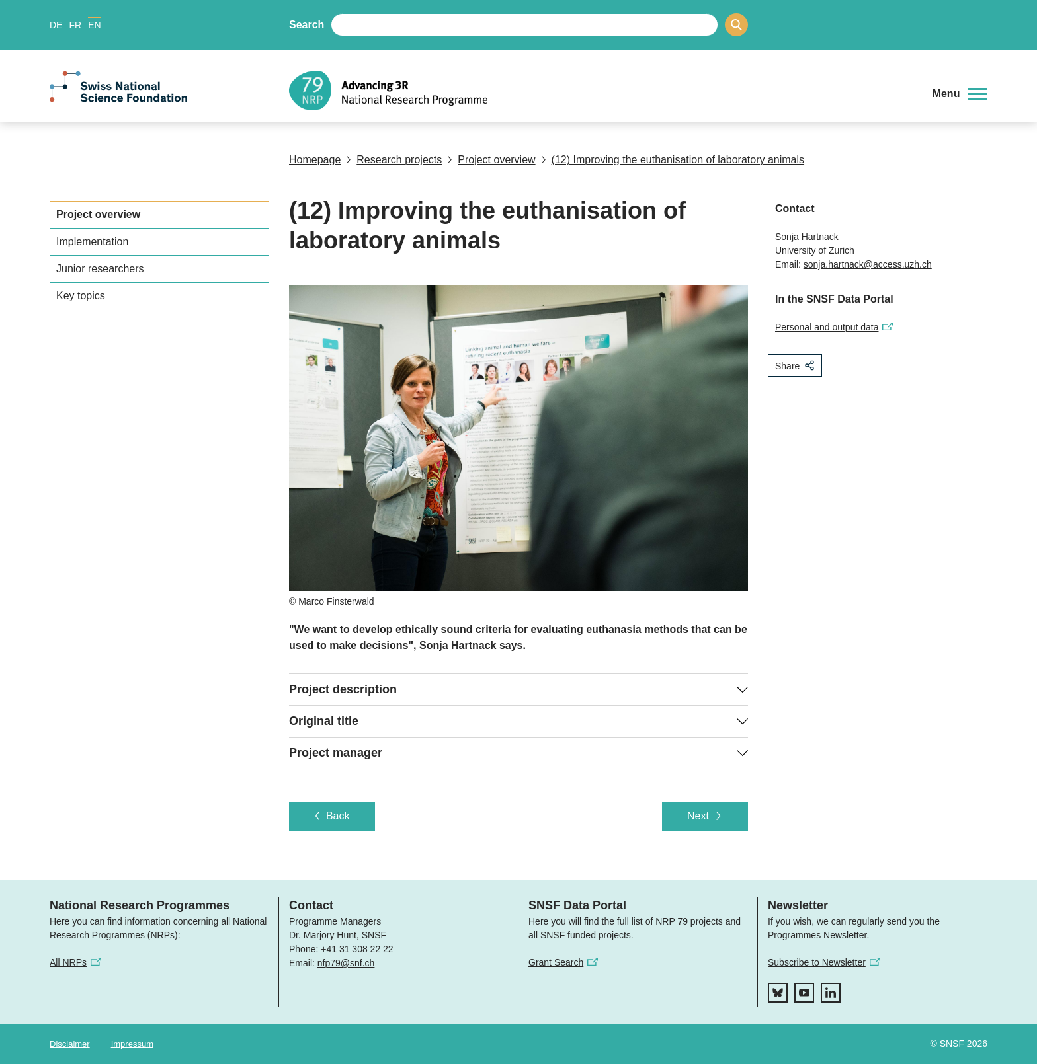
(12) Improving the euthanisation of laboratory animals (672, 159)
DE (56, 25)
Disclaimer (70, 1044)
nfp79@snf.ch (346, 963)
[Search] (736, 24)
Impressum (132, 1044)
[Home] (601, 90)
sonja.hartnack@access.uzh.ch (868, 264)
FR (75, 25)
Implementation (92, 241)
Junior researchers (100, 268)
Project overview (491, 159)
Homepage (315, 159)
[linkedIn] (831, 993)
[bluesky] (778, 993)
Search (306, 24)
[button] (960, 93)
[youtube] (804, 993)
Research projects (394, 159)
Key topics (80, 295)
